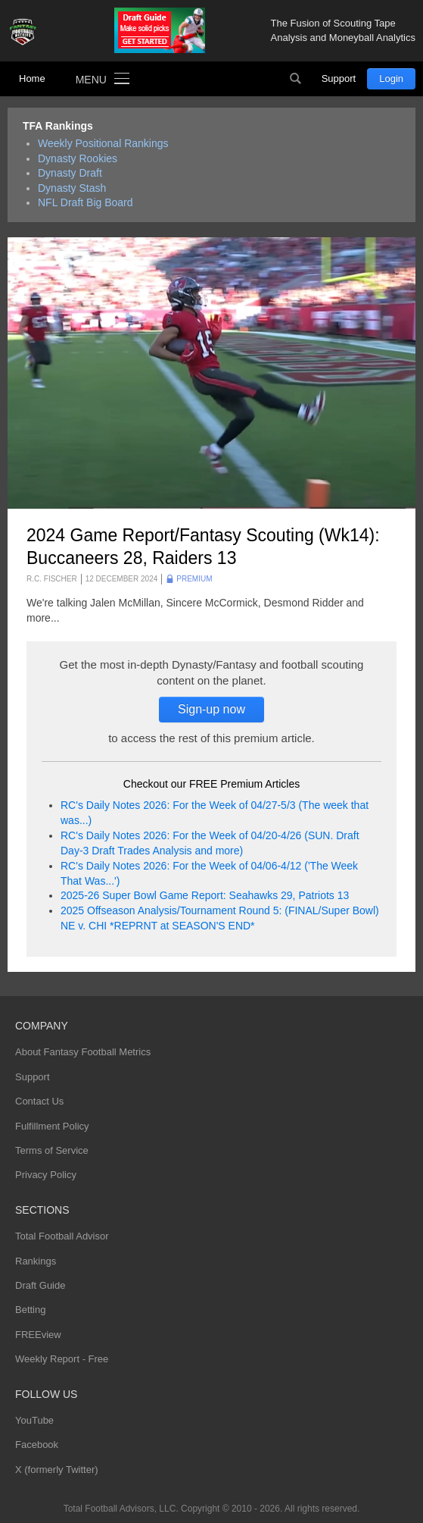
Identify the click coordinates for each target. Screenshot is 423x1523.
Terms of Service (52, 1150)
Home (32, 78)
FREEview (38, 1334)
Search (295, 78)
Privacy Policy (45, 1174)
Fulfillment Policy (52, 1126)
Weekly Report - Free (61, 1359)
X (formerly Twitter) (56, 1469)
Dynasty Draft (70, 173)
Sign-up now (211, 709)
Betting (30, 1309)
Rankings (35, 1261)
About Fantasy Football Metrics (83, 1052)
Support (339, 78)
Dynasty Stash (72, 188)
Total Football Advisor (62, 1236)
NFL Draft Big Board (85, 202)
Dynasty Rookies (77, 158)
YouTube (34, 1420)
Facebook (36, 1444)
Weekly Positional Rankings (103, 143)
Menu (91, 80)
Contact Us (39, 1101)
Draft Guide (40, 1285)
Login (391, 78)
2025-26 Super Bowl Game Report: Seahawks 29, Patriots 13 (205, 895)
